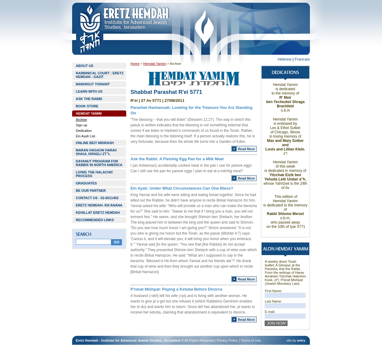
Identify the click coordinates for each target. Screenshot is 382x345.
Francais (302, 59)
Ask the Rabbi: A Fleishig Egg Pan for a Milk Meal (177, 159)
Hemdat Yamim (154, 63)
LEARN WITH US (89, 91)
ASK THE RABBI (89, 99)
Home (134, 63)
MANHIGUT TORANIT (93, 84)
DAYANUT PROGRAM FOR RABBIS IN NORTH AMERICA (99, 163)
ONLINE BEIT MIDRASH (95, 143)
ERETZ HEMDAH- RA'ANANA (99, 205)
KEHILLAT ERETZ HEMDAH (98, 212)
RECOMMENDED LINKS (95, 220)
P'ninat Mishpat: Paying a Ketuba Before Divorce (176, 289)
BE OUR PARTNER (91, 190)
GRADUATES (86, 183)
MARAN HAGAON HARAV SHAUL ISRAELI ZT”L (96, 152)
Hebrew (285, 59)
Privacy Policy (227, 340)
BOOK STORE (87, 106)
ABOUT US (84, 66)
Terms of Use (251, 340)
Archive (81, 119)
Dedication (84, 130)
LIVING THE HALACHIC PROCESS (94, 174)
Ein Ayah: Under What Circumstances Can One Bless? (181, 188)
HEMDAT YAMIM (89, 113)
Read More (246, 149)
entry (301, 340)
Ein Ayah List (85, 136)
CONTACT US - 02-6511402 (97, 198)
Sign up (81, 125)
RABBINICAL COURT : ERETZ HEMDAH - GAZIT (99, 75)
